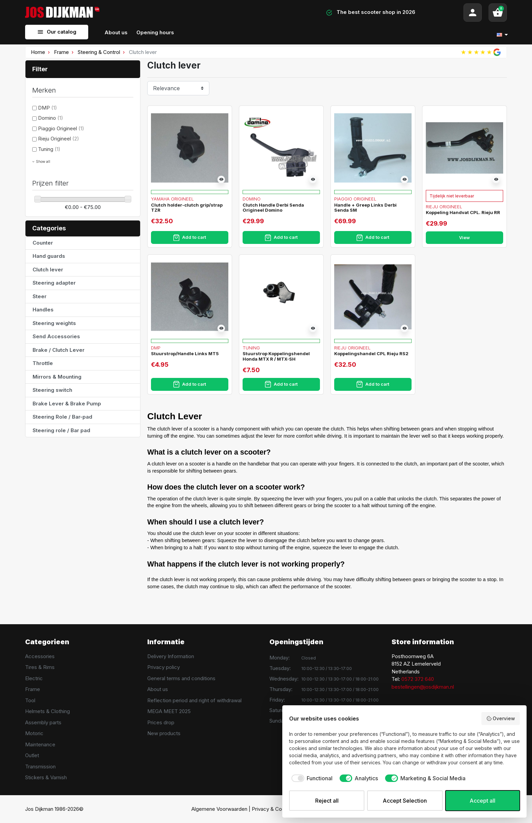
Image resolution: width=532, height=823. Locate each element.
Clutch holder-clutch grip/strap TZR (187, 207)
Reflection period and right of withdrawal (194, 700)
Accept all (482, 800)
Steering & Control (99, 52)
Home (38, 52)
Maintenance (40, 744)
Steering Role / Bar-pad (62, 417)
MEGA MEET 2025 (169, 711)
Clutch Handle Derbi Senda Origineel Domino (273, 207)
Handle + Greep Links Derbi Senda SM (365, 207)
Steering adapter (54, 283)
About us (157, 689)
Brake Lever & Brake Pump (67, 403)
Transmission (40, 766)
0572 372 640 (417, 679)
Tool (30, 700)
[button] (498, 12)
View (464, 237)
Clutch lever (48, 269)
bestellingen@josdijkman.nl (423, 687)
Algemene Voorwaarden (219, 809)
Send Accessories (56, 336)
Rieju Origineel (58, 138)
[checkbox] (310, 778)
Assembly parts (43, 722)
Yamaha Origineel (172, 199)
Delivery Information (170, 656)
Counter (43, 243)
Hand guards (49, 256)
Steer (39, 296)
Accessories (40, 656)
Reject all (327, 800)
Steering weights (54, 323)
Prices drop (160, 722)
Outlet (32, 755)
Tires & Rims (40, 667)
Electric (34, 678)
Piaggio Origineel (61, 128)
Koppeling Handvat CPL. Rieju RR (463, 212)
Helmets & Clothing (47, 711)
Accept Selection (405, 800)
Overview (500, 718)
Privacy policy (163, 667)
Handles (43, 309)
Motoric (34, 733)
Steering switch (52, 390)
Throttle (43, 363)
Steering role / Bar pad (61, 430)
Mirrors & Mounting (57, 377)
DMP (47, 107)
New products (163, 733)
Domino (50, 118)
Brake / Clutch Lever (58, 350)
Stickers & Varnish (46, 777)
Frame (61, 52)
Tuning (49, 149)
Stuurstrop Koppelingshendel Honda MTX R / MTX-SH (276, 356)
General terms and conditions (181, 678)
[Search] (192, 12)
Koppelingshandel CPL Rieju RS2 (371, 353)
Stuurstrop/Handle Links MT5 (185, 353)
